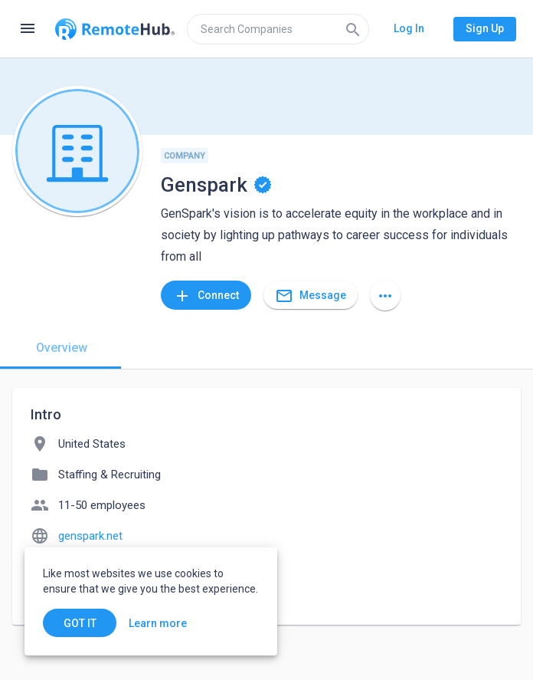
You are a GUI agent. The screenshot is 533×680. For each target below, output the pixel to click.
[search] (278, 29)
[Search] (353, 29)
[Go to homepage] (115, 29)
